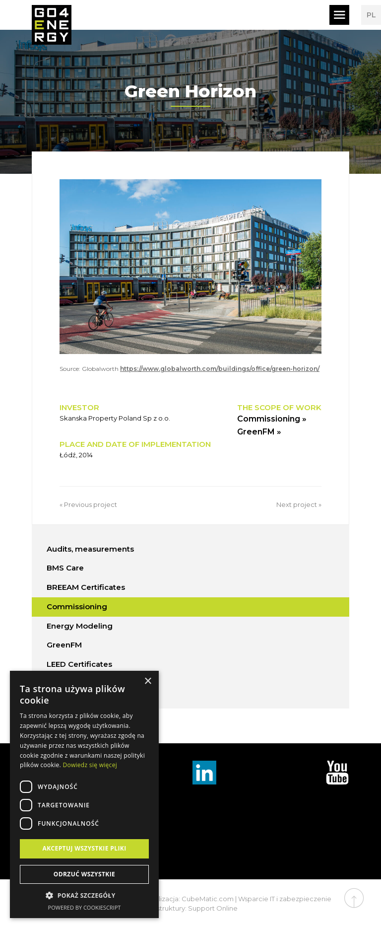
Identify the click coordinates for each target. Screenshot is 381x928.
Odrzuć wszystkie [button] (84, 874)
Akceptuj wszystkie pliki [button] (84, 848)
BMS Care (65, 567)
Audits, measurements (90, 549)
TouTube (337, 773)
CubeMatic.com (208, 899)
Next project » (298, 504)
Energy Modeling (80, 626)
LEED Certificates (79, 664)
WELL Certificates (81, 683)
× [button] (147, 681)
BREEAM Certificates (86, 587)
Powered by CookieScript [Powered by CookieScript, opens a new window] (84, 907)
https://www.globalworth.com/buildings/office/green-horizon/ (219, 368)
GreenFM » (259, 431)
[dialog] (84, 794)
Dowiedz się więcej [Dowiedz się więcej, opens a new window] (90, 765)
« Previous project (88, 504)
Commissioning (77, 606)
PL (371, 14)
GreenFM (64, 644)
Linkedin (204, 773)
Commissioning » (272, 419)
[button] (84, 895)
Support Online (213, 908)
